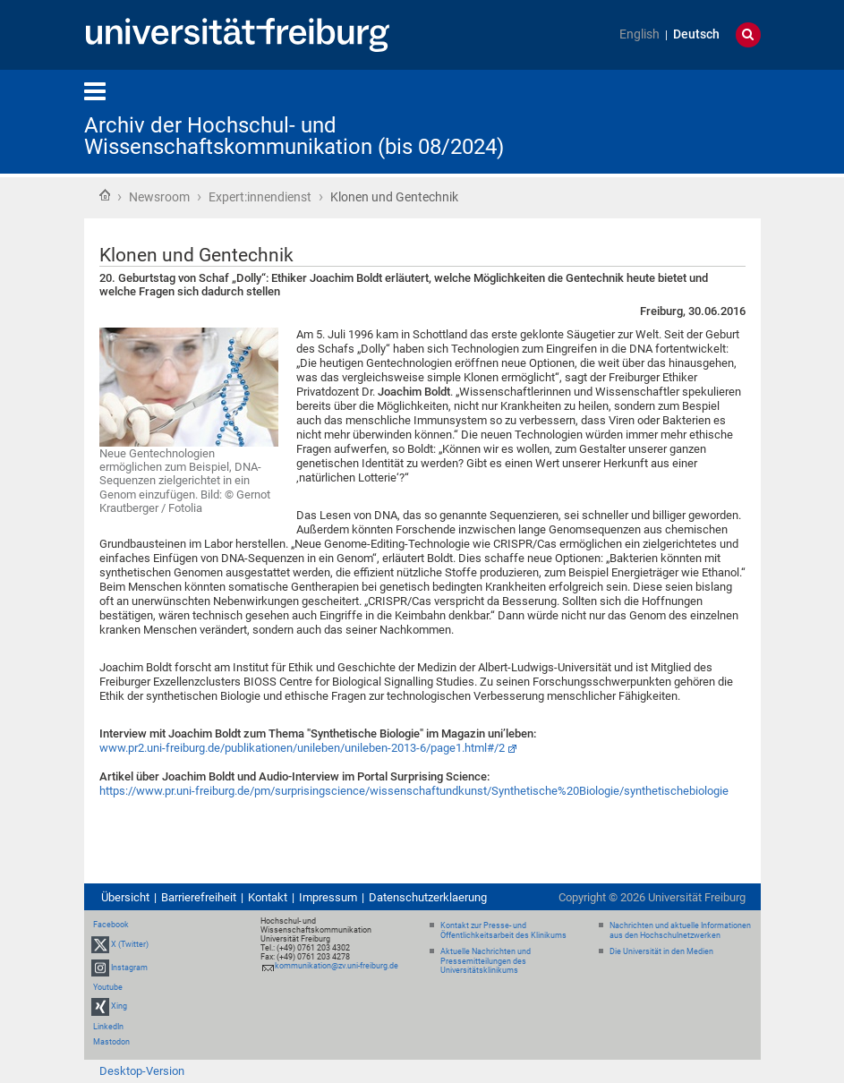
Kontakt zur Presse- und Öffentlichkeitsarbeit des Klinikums (503, 930)
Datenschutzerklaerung (428, 897)
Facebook (111, 924)
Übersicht (125, 897)
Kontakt (267, 897)
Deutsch (696, 34)
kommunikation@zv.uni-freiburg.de (336, 965)
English (639, 34)
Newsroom (159, 197)
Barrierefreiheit (198, 897)
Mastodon (111, 1041)
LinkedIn (108, 1026)
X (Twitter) (130, 944)
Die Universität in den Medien (661, 951)
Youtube (108, 987)
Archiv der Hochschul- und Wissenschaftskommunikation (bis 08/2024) (294, 136)
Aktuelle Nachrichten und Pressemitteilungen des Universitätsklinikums (485, 961)
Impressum (328, 897)
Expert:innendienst (260, 197)
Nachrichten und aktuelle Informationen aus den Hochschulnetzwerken (680, 930)
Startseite (104, 195)
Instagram (129, 967)
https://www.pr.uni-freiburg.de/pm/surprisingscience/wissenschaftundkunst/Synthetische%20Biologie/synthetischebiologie (414, 790)
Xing (119, 1006)
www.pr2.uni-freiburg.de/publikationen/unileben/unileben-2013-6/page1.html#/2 (302, 748)
